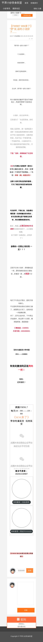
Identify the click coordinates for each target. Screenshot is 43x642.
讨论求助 (17, 36)
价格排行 (34, 3)
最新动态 (16, 8)
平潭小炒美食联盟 (12, 2)
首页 (26, 3)
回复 (26, 610)
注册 (39, 8)
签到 (23, 619)
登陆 (35, 8)
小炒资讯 (6, 8)
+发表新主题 (27, 15)
